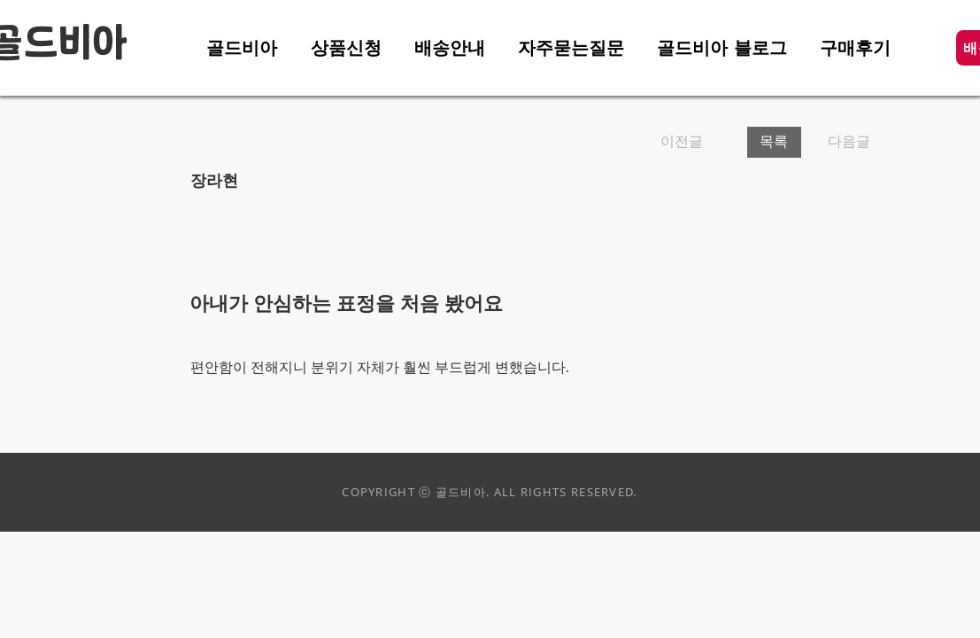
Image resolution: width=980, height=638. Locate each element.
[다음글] (843, 142)
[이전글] (697, 142)
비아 (92, 44)
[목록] (774, 142)
